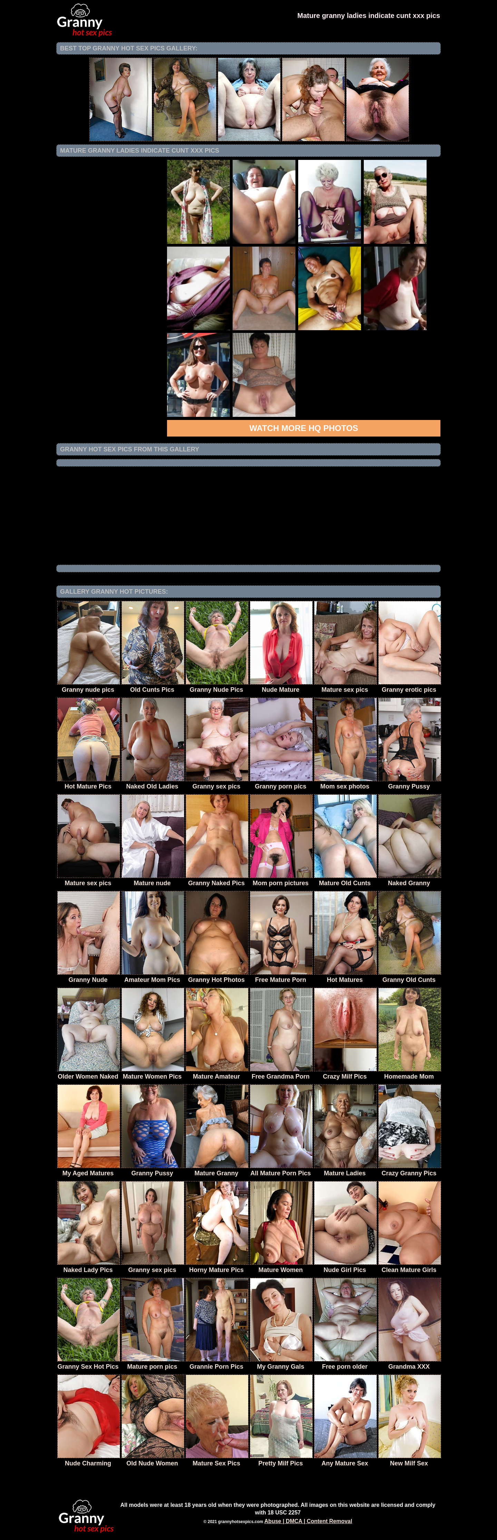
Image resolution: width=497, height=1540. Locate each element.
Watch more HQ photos (303, 428)
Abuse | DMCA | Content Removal (308, 1521)
